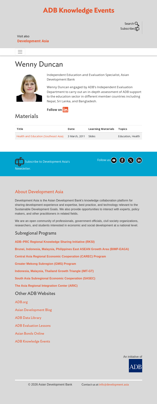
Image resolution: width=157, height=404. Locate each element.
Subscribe (129, 29)
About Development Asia (39, 192)
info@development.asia (114, 384)
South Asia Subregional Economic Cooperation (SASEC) (55, 278)
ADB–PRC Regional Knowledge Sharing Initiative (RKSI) (55, 241)
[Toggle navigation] (20, 51)
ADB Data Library (28, 318)
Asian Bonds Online (29, 333)
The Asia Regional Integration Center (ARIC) (46, 285)
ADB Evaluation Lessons (33, 326)
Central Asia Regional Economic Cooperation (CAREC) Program (60, 256)
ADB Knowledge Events (32, 341)
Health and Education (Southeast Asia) (39, 136)
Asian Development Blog (33, 310)
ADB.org (21, 302)
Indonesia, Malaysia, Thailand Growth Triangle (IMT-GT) (54, 271)
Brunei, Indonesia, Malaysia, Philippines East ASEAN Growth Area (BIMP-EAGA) (72, 249)
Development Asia (33, 40)
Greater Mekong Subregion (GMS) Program (45, 263)
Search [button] (132, 24)
